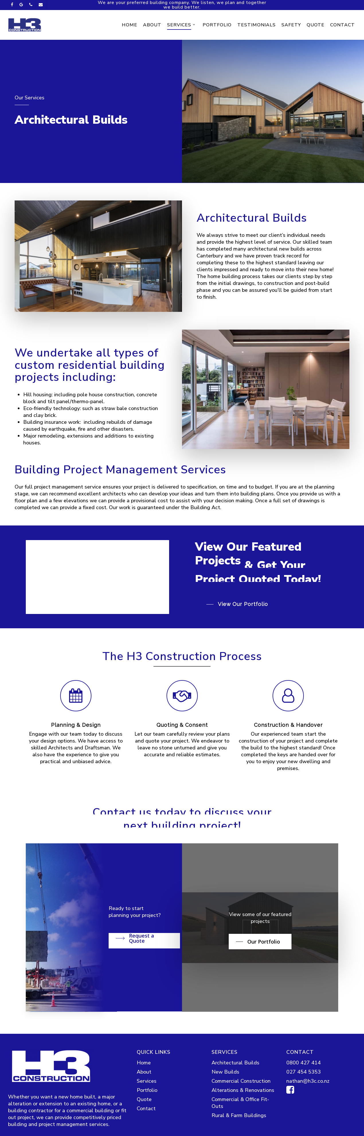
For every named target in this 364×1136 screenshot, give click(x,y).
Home (144, 1108)
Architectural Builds (235, 1108)
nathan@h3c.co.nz (307, 1126)
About (144, 1117)
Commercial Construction (241, 1126)
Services (146, 1126)
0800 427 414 (303, 1108)
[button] (238, 645)
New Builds (225, 1117)
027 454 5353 (303, 1117)
